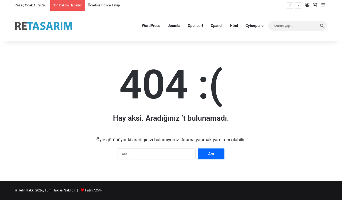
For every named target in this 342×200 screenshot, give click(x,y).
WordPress (151, 25)
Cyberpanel (255, 25)
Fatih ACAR (93, 190)
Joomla (174, 25)
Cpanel (217, 25)
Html (234, 25)
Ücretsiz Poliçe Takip (104, 5)
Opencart (195, 25)
